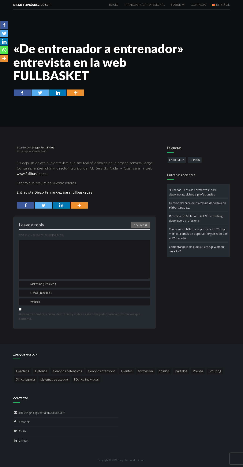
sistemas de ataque (54, 379)
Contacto (199, 4)
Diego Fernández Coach (31, 5)
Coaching (22, 371)
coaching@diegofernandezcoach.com (42, 412)
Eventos (127, 371)
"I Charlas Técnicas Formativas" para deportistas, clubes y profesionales (193, 192)
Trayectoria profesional (144, 4)
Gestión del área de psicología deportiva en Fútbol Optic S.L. (197, 205)
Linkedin (23, 440)
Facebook (23, 422)
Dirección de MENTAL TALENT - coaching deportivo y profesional (196, 218)
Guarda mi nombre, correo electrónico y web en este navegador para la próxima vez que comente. (79, 316)
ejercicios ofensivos (101, 371)
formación (145, 371)
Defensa (41, 371)
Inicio (113, 4)
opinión (195, 160)
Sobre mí (178, 4)
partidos (181, 371)
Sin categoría (25, 379)
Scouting (215, 371)
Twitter (23, 431)
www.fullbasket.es (32, 173)
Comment (140, 225)
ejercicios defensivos (67, 371)
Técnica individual (86, 379)
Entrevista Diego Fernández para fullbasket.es (54, 192)
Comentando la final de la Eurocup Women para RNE (196, 249)
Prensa (198, 371)
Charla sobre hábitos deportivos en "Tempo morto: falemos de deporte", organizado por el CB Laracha (198, 233)
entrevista (177, 160)
